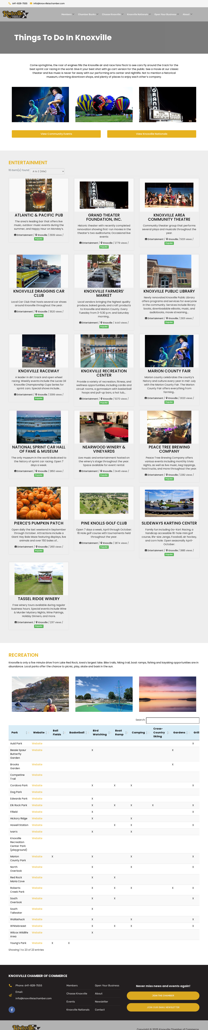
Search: (140, 720)
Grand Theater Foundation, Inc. (104, 217)
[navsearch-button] (202, 14)
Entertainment (25, 235)
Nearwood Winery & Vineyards (103, 449)
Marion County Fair (169, 371)
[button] (26, 733)
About (187, 14)
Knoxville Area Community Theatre (169, 217)
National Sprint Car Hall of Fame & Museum (38, 449)
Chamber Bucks (88, 14)
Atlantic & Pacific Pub (39, 215)
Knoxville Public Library (169, 291)
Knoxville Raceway (38, 371)
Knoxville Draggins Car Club (38, 293)
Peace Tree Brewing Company (169, 449)
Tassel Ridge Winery (39, 598)
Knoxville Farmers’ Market (104, 293)
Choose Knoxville (113, 14)
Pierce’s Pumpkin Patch (38, 523)
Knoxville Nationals (139, 14)
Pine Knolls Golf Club (104, 523)
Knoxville (42, 235)
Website (37, 743)
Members (68, 14)
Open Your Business (167, 14)
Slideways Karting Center (169, 523)
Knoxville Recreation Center (104, 373)
